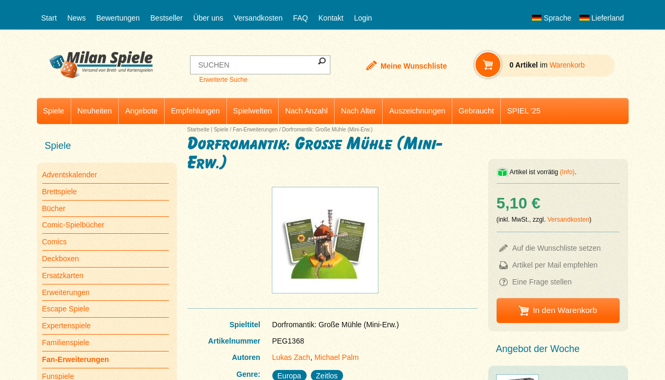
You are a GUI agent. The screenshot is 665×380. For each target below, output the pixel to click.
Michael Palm (337, 357)
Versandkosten (258, 18)
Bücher (53, 208)
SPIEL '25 (523, 111)
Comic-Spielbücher (73, 225)
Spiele (53, 111)
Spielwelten (252, 111)
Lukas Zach (291, 357)
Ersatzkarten (63, 275)
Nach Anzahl (306, 111)
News (76, 18)
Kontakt (330, 18)
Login (363, 18)
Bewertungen (118, 18)
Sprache (551, 18)
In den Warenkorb (565, 310)
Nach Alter (358, 111)
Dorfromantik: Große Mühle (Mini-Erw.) (327, 129)
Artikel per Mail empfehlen (555, 265)
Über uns (208, 18)
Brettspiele (59, 191)
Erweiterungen (66, 292)
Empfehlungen (195, 111)
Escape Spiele (66, 309)
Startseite (198, 129)
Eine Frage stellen (542, 282)
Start (49, 18)
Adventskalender (69, 174)
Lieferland (602, 18)
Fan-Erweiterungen (255, 129)
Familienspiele (65, 342)
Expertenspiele (66, 325)
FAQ (300, 18)
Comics (54, 242)
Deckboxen (60, 258)
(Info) (567, 172)
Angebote (141, 111)
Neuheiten (95, 111)
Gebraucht (476, 111)
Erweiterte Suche (223, 79)
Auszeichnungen (417, 111)
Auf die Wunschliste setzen (556, 248)
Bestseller (166, 18)
